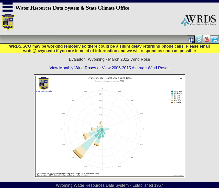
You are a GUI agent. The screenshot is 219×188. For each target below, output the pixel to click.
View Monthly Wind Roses (72, 68)
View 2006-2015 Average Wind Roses (136, 68)
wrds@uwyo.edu (39, 51)
